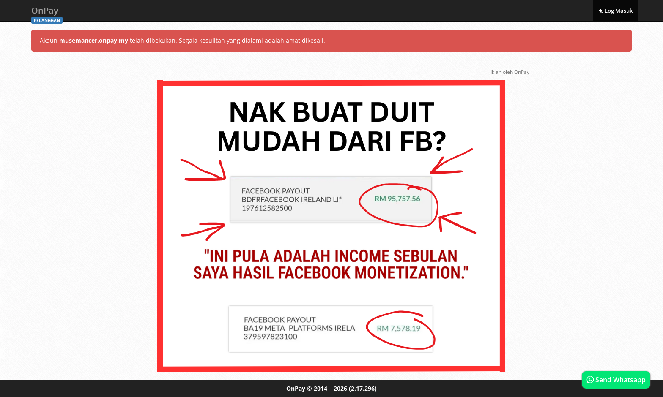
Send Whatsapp (616, 379)
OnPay (47, 13)
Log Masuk (616, 10)
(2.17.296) (363, 388)
